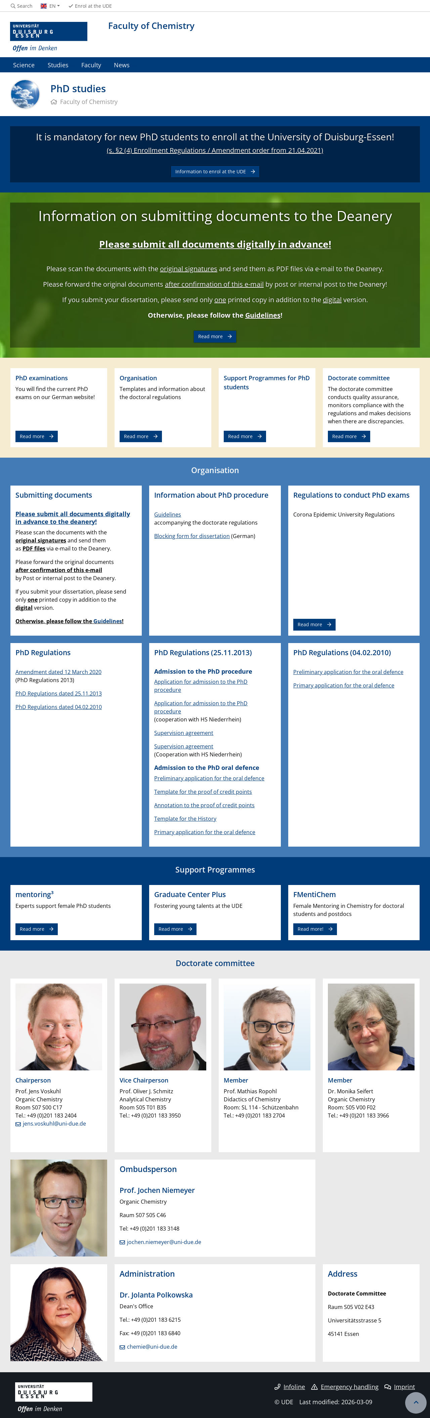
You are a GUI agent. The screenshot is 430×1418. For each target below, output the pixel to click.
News (122, 65)
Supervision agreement (183, 733)
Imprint (399, 1387)
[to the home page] (48, 37)
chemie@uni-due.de (152, 1346)
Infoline (289, 1387)
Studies (58, 65)
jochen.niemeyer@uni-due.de (164, 1242)
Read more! (311, 929)
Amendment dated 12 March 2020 (58, 672)
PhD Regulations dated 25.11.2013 (58, 693)
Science (24, 65)
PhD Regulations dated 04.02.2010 (58, 707)
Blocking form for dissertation (192, 536)
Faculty (91, 65)
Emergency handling (345, 1387)
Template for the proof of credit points (203, 791)
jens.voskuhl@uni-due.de (54, 1123)
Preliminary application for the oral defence (209, 778)
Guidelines (263, 315)
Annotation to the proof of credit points (204, 805)
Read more (210, 336)
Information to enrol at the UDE (210, 171)
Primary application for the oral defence (204, 832)
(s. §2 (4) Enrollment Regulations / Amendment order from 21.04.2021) (215, 150)
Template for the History (185, 818)
